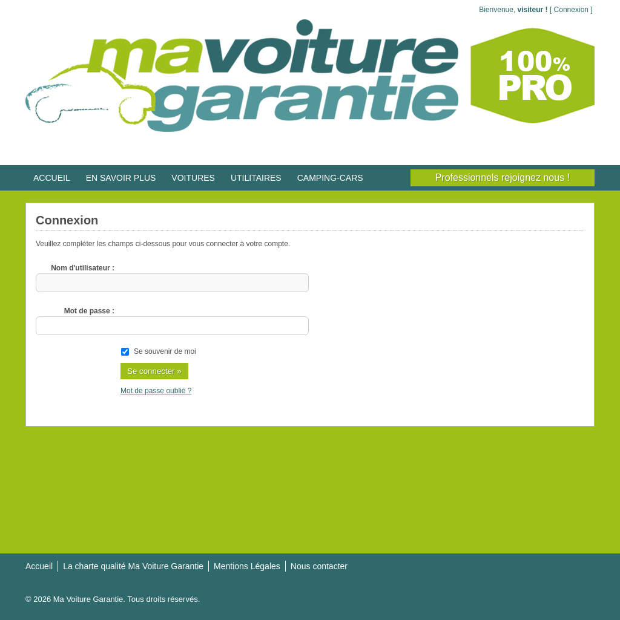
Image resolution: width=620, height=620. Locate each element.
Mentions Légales (247, 566)
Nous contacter (319, 566)
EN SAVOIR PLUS (121, 178)
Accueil (39, 566)
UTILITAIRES (256, 178)
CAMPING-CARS (330, 178)
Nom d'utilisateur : (82, 268)
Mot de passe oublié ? (155, 391)
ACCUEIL (51, 178)
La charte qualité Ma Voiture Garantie (133, 566)
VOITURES (193, 178)
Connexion (571, 9)
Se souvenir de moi (165, 351)
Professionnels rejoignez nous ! (502, 177)
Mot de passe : (89, 311)
